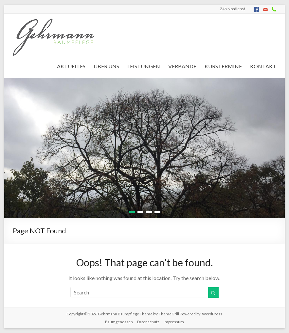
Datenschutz (148, 321)
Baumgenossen (119, 321)
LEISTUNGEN (143, 66)
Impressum (174, 321)
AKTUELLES (71, 66)
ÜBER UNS (106, 66)
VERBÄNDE (182, 66)
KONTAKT (263, 66)
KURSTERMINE (223, 66)
